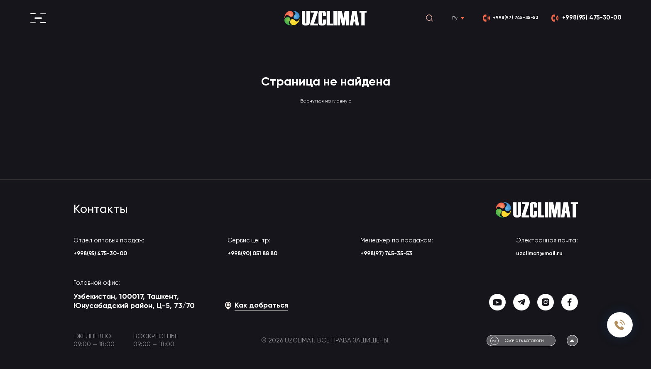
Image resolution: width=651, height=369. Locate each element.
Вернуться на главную (325, 101)
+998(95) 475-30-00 (109, 255)
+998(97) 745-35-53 (402, 255)
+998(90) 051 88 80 (256, 255)
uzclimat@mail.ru (545, 255)
